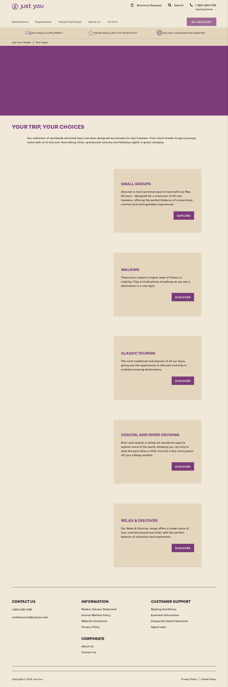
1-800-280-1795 (22, 609)
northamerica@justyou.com (30, 617)
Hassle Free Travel (69, 22)
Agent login (158, 627)
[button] (176, 4)
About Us (94, 22)
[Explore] (114, 200)
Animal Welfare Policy (96, 615)
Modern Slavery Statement (99, 609)
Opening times (204, 9)
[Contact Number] (203, 4)
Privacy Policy (90, 627)
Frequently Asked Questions (169, 621)
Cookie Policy (208, 679)
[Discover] (114, 284)
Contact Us (88, 652)
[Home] (27, 7)
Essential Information (165, 615)
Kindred (113, 21)
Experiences (43, 22)
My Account (201, 22)
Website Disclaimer (94, 621)
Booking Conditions (164, 609)
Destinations (20, 22)
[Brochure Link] (146, 4)
